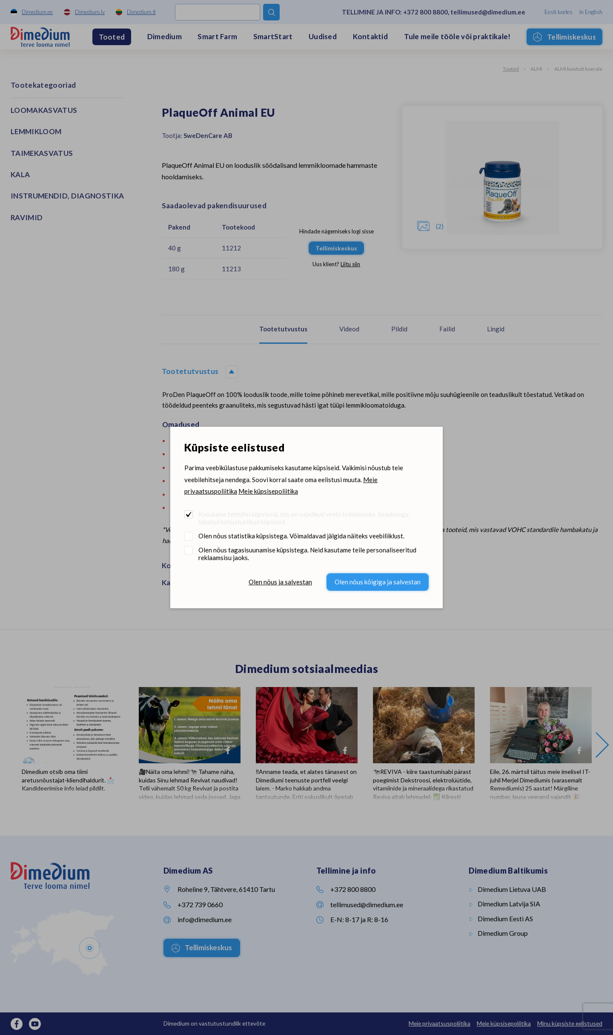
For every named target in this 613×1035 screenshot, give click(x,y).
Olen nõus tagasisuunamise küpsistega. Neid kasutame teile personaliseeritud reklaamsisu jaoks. (307, 553)
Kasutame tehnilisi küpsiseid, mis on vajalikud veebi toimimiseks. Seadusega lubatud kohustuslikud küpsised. (303, 518)
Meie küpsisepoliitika (268, 491)
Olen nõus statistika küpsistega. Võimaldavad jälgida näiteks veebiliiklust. (301, 536)
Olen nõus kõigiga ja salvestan (378, 582)
